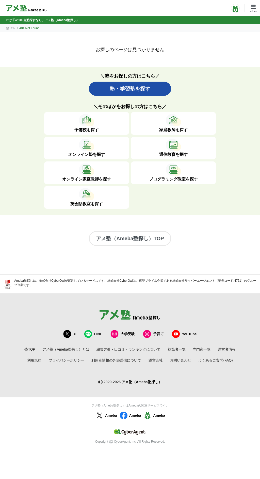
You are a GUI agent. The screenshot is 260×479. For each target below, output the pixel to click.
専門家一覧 (201, 349)
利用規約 (34, 360)
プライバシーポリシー (66, 360)
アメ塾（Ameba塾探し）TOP (130, 238)
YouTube (184, 334)
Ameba (106, 415)
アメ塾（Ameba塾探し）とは (65, 349)
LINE (93, 334)
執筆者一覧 (177, 349)
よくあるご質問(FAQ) (215, 360)
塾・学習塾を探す (130, 89)
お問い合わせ (180, 360)
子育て (153, 334)
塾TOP (10, 28)
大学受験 (122, 334)
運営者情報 (227, 349)
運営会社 (156, 360)
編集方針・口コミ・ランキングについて (128, 349)
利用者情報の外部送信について (116, 360)
